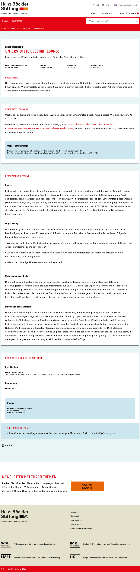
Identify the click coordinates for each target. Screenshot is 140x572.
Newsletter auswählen (87, 486)
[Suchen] (136, 21)
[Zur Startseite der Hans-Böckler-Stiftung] (14, 13)
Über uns (92, 13)
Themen (5, 20)
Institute (132, 13)
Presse (121, 13)
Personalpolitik (78, 433)
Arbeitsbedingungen (31, 433)
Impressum (74, 520)
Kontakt (73, 512)
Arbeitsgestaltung (56, 433)
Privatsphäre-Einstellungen (81, 528)
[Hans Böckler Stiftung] (14, 521)
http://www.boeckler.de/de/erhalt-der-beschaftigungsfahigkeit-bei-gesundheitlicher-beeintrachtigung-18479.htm (53, 153)
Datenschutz (75, 524)
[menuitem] (5, 23)
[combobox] (109, 21)
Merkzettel (74, 516)
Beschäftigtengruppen (103, 433)
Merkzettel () (107, 13)
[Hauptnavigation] (12, 21)
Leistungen (17, 20)
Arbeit (12, 433)
